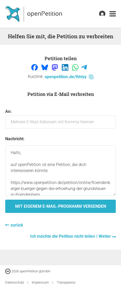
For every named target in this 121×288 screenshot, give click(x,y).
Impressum (41, 282)
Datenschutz (15, 282)
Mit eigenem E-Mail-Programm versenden (60, 206)
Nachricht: (15, 138)
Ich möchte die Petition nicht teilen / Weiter (71, 236)
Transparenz (66, 282)
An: (60, 118)
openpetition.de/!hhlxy (69, 76)
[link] (113, 14)
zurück (16, 225)
